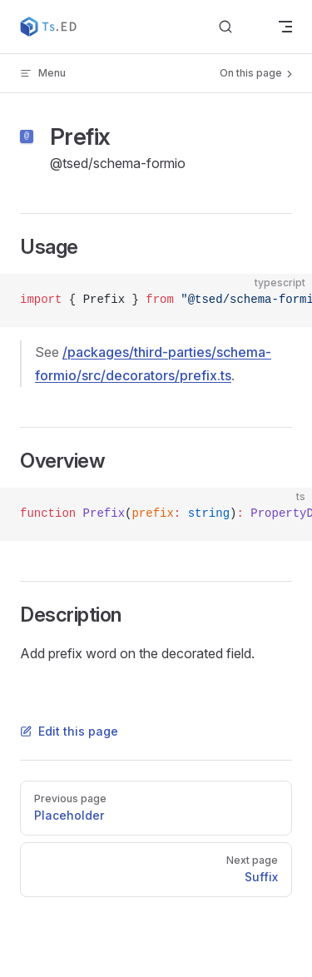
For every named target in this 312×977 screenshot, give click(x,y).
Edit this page (69, 731)
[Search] (239, 27)
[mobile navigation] (285, 26)
